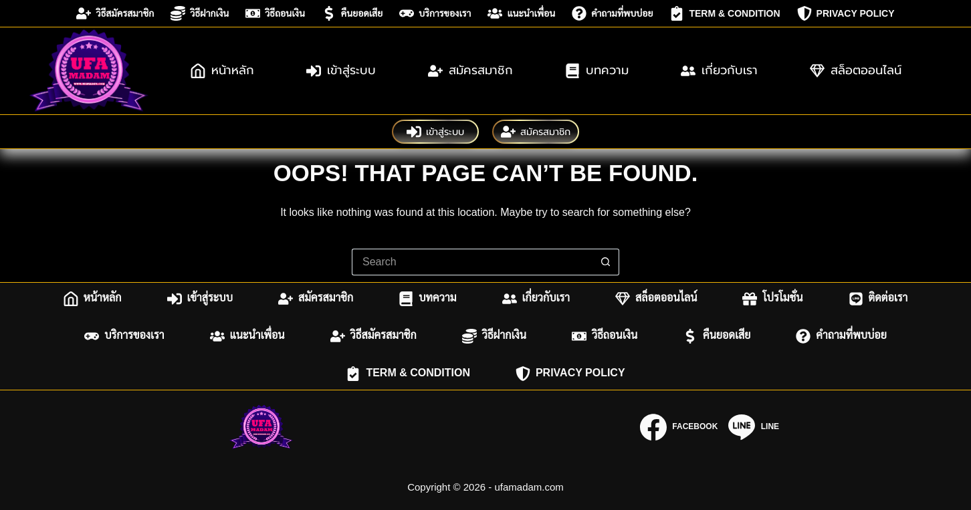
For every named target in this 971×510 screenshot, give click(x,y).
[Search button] (605, 262)
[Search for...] (472, 262)
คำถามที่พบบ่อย (612, 13)
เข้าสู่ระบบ (341, 70)
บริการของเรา (435, 13)
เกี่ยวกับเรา (719, 70)
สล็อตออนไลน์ (855, 70)
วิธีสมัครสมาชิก (115, 13)
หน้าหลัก (222, 70)
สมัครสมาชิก (470, 70)
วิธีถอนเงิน (275, 13)
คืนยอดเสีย (352, 13)
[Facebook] (679, 427)
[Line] (753, 427)
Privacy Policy (846, 13)
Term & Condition (724, 13)
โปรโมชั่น (772, 298)
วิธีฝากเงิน (200, 13)
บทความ (597, 70)
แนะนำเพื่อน (521, 13)
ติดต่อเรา (878, 298)
